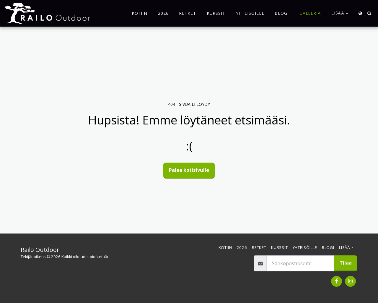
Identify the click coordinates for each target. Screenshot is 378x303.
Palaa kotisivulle (189, 169)
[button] (369, 13)
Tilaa (346, 262)
